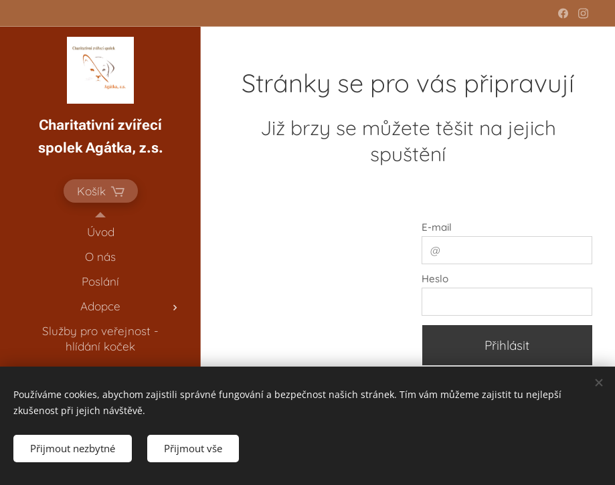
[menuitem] (100, 231)
